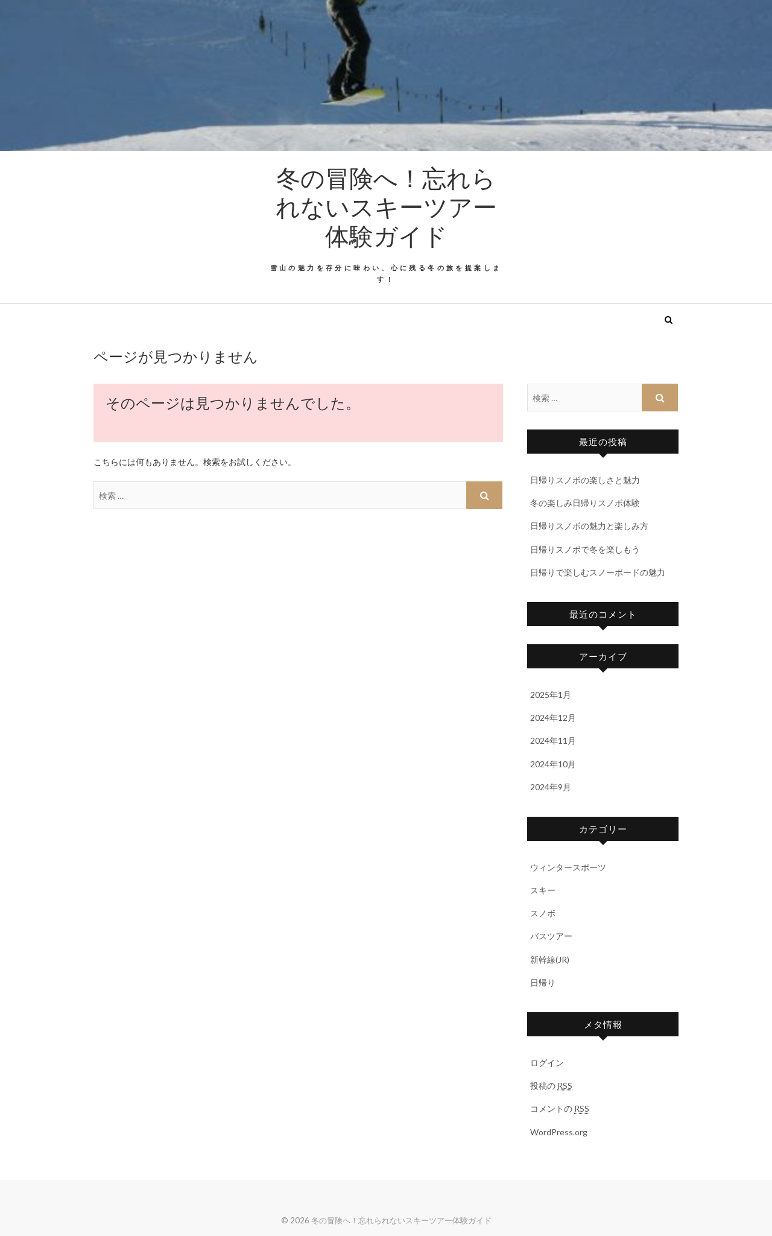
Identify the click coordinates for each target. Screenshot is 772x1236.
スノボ (542, 913)
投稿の (551, 1085)
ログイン (547, 1062)
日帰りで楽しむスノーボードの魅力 (597, 572)
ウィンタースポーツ (568, 867)
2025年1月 (550, 694)
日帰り (542, 982)
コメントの (559, 1108)
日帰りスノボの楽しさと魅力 (585, 480)
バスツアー (551, 936)
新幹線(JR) (549, 959)
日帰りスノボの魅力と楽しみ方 (589, 526)
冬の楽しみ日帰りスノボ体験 (585, 503)
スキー (542, 890)
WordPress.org (558, 1132)
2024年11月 (553, 740)
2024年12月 (553, 717)
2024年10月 (553, 764)
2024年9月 (550, 787)
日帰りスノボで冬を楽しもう (585, 549)
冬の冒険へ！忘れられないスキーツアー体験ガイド (386, 206)
